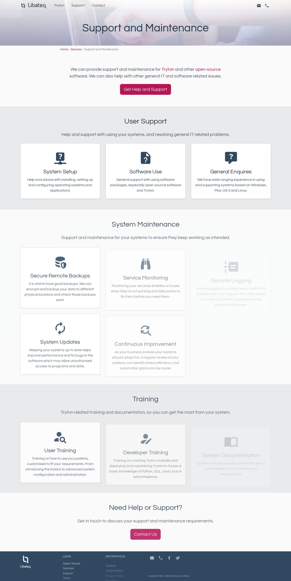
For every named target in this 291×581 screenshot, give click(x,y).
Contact (98, 5)
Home (64, 49)
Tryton (59, 5)
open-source (208, 69)
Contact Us (145, 534)
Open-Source (71, 567)
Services (76, 49)
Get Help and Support (145, 89)
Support (78, 5)
